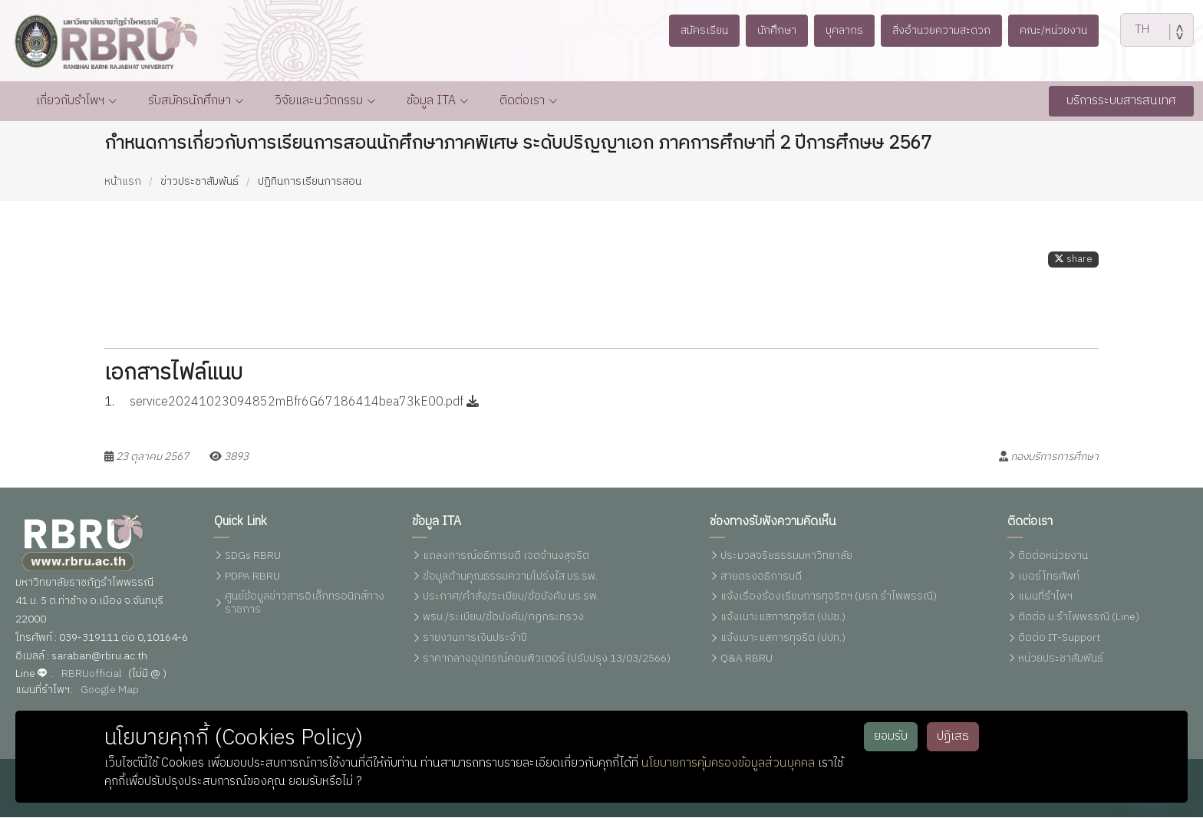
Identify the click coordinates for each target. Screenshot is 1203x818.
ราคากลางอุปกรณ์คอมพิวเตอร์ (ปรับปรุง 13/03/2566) (547, 659)
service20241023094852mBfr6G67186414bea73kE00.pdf (304, 406)
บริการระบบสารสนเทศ (1121, 101)
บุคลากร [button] (842, 30)
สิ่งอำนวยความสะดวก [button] (945, 30)
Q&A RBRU (746, 659)
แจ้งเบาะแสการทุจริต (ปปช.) (782, 618)
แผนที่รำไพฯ (1045, 597)
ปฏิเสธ (953, 736)
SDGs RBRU (253, 556)
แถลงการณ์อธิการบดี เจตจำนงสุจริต (506, 556)
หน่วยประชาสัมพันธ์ (1060, 659)
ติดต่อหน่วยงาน (1053, 556)
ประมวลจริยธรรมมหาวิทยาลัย (786, 556)
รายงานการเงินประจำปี (475, 639)
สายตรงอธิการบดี (761, 576)
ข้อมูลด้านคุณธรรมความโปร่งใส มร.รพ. (510, 576)
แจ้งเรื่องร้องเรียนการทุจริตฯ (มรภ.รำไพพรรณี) (828, 597)
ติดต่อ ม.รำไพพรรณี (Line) (1078, 618)
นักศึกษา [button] (771, 30)
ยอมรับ (891, 736)
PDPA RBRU (252, 576)
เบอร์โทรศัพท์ (1048, 576)
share (1073, 264)
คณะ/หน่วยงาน (1063, 30)
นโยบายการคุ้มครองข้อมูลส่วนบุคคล (728, 763)
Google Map (110, 690)
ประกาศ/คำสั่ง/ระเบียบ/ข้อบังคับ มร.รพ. (511, 597)
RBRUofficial (91, 674)
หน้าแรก (122, 182)
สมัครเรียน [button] (694, 30)
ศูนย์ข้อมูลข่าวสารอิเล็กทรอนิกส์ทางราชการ (304, 604)
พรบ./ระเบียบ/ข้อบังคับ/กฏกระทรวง (503, 618)
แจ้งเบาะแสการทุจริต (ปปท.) (782, 639)
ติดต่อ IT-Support (1059, 639)
